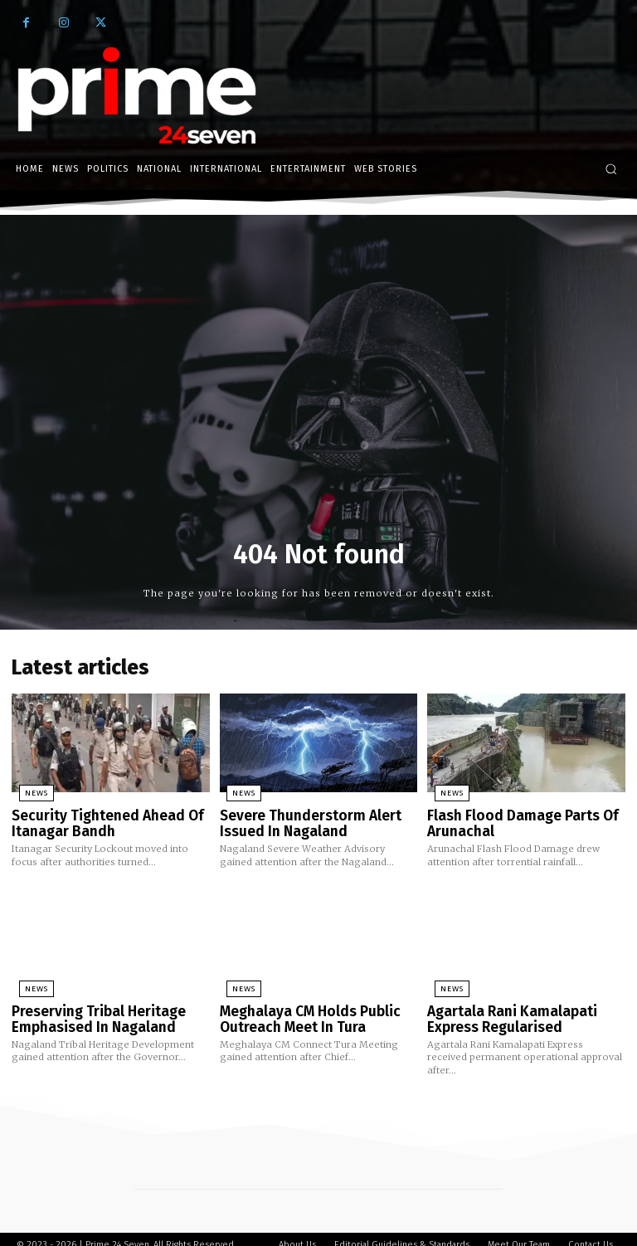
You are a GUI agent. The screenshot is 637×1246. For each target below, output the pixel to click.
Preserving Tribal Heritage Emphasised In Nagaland (90, 1010)
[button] (611, 169)
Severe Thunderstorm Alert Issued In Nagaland (301, 819)
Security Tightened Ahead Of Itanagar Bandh (97, 819)
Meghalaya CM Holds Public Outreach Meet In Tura (302, 1010)
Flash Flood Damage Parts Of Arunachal (513, 819)
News (28, 791)
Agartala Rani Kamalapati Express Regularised (503, 1010)
